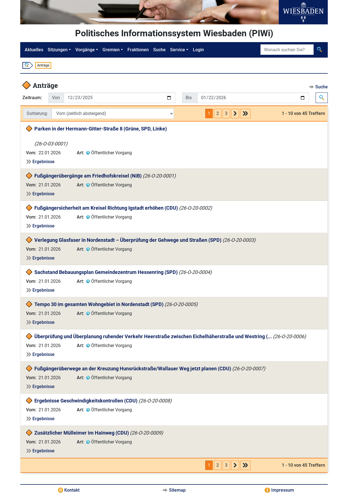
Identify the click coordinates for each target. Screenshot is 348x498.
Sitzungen (58, 49)
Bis (189, 97)
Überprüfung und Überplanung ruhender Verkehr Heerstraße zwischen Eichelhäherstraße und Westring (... (153, 336)
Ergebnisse (43, 161)
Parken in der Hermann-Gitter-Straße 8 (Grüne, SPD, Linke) (100, 129)
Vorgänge (85, 49)
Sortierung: (37, 113)
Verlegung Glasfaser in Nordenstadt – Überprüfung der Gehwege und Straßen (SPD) (127, 240)
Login (198, 49)
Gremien (111, 49)
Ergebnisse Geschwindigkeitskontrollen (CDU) (85, 401)
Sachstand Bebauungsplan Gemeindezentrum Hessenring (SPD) (106, 272)
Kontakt (72, 490)
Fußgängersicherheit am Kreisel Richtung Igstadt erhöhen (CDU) (106, 208)
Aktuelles (34, 49)
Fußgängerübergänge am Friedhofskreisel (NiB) (88, 176)
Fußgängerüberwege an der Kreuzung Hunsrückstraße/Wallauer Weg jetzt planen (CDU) (132, 368)
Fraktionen (138, 49)
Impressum (282, 490)
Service (177, 49)
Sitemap (177, 490)
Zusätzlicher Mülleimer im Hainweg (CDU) (81, 433)
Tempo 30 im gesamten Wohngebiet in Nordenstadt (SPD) (98, 304)
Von (56, 97)
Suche (159, 49)
